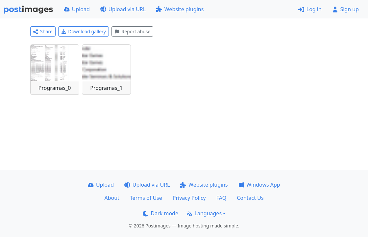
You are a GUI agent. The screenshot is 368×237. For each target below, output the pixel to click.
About (111, 197)
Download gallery (83, 31)
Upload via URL (123, 9)
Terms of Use (146, 197)
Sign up (345, 9)
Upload (77, 9)
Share (43, 31)
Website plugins (180, 9)
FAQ (221, 197)
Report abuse (132, 31)
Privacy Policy (189, 197)
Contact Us (250, 197)
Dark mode (160, 213)
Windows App (259, 184)
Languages (204, 213)
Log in (310, 9)
